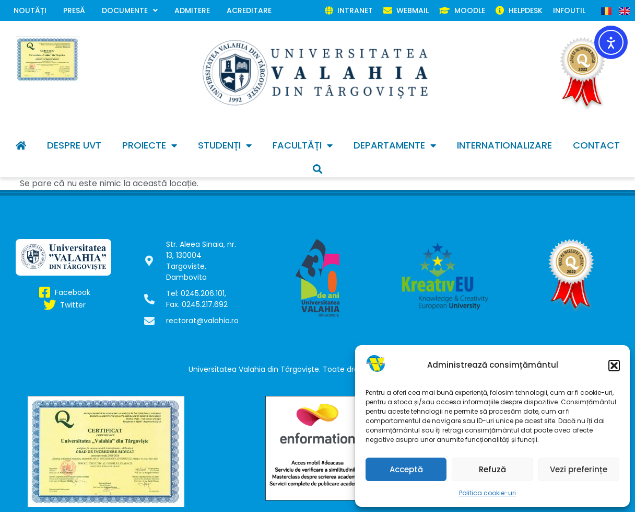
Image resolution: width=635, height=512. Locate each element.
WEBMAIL (406, 10)
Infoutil (569, 10)
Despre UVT (74, 145)
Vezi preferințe (578, 469)
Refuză (492, 469)
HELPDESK (519, 10)
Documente (130, 10)
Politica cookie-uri (487, 492)
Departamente (395, 145)
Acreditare (249, 10)
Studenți (225, 145)
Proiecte (149, 145)
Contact (596, 145)
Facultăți (303, 145)
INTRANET (349, 10)
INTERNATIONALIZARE (504, 145)
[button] (614, 365)
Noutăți (30, 10)
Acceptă (406, 469)
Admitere (192, 10)
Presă (74, 10)
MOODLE (462, 10)
